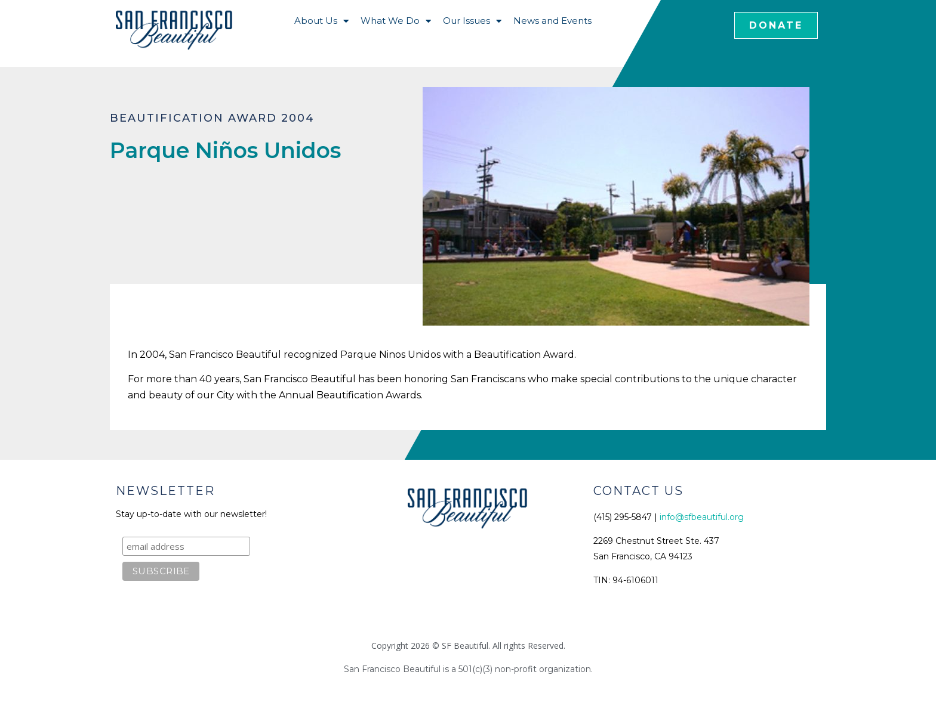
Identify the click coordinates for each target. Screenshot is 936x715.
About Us (321, 21)
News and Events (552, 20)
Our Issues (472, 21)
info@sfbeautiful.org (702, 517)
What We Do (396, 21)
